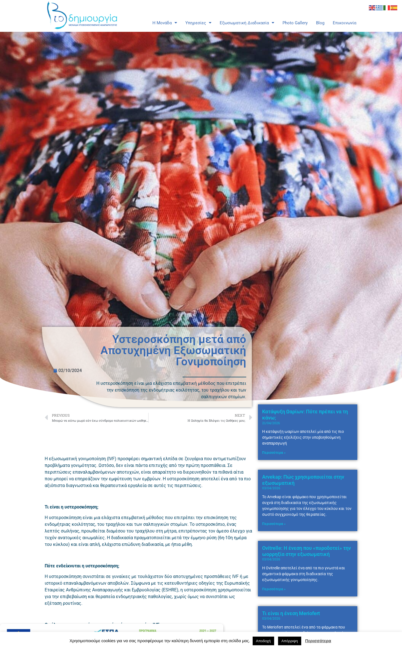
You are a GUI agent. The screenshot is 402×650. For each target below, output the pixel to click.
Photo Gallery (295, 22)
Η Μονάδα (164, 23)
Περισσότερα (318, 640)
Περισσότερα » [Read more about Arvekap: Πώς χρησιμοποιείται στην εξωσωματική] (274, 544)
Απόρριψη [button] (289, 641)
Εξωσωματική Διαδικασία (247, 23)
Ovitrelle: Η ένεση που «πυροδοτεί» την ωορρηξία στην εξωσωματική (306, 571)
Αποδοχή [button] (263, 641)
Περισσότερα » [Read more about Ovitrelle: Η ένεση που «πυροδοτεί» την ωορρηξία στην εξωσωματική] (274, 609)
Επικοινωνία (344, 22)
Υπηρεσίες (198, 23)
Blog (320, 22)
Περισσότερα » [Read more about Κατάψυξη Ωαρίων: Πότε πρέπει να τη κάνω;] (274, 473)
